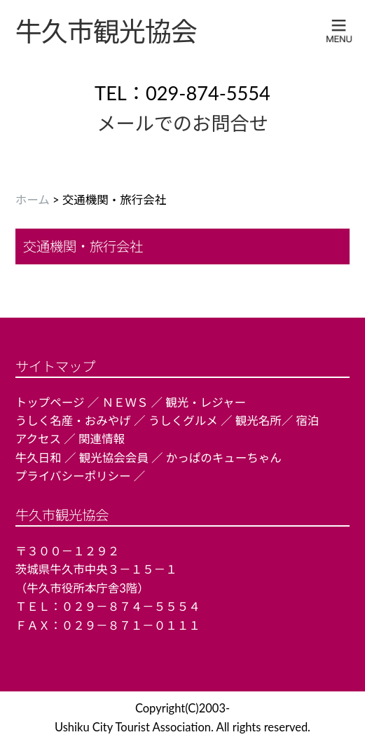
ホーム (32, 200)
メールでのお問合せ (182, 123)
